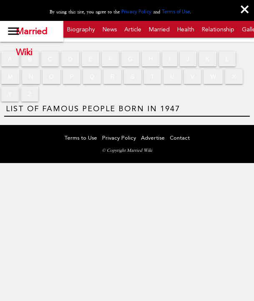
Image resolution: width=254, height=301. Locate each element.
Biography (81, 29)
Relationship (218, 29)
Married (159, 29)
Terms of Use (176, 12)
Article (132, 29)
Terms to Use (81, 138)
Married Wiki (31, 34)
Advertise (153, 138)
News (110, 29)
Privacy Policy (136, 12)
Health (185, 29)
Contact (180, 138)
